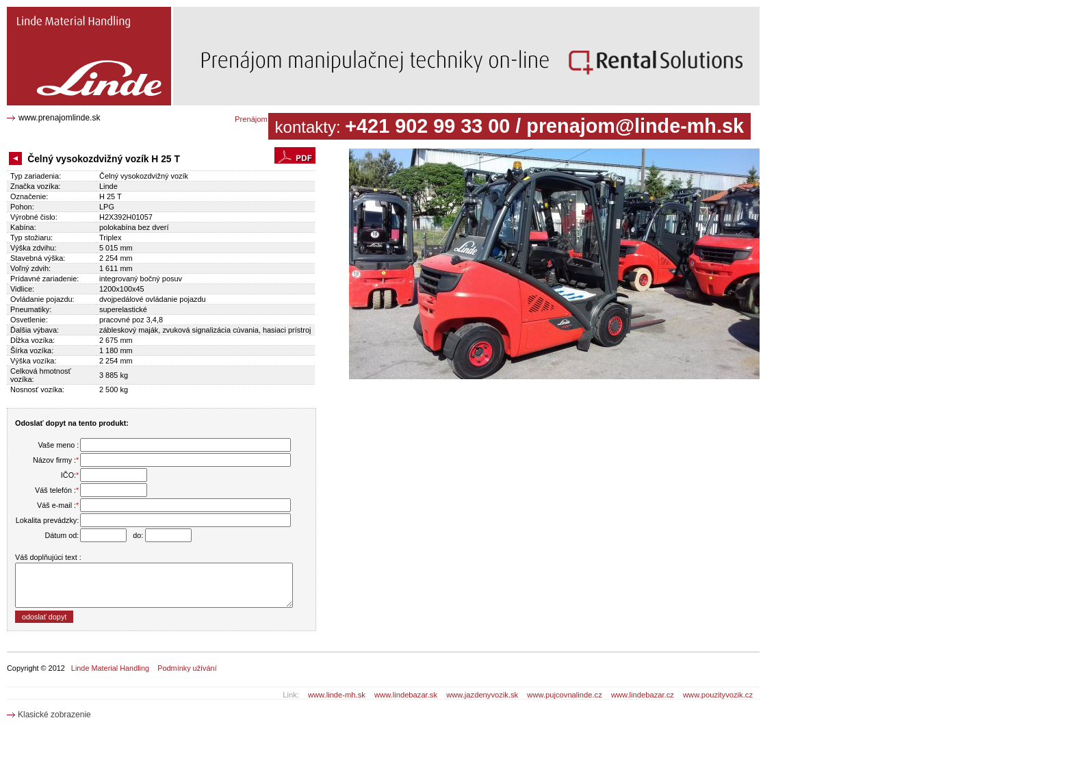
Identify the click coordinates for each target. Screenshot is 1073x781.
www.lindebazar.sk (405, 695)
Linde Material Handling (110, 668)
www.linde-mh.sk (336, 695)
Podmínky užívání (186, 668)
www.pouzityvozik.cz (718, 695)
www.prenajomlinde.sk (59, 118)
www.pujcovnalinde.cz (564, 695)
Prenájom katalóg (264, 119)
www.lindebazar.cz (642, 695)
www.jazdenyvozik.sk (482, 695)
